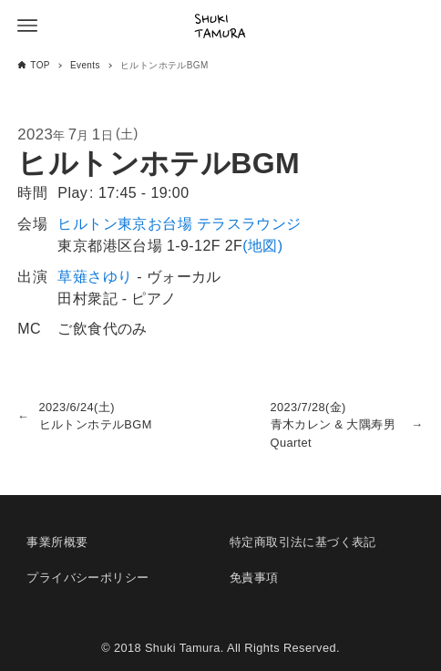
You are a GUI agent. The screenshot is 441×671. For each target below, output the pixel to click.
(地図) (262, 245)
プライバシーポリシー (87, 577)
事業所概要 (56, 542)
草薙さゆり (94, 276)
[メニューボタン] (27, 25)
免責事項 (254, 577)
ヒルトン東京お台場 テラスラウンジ (179, 224)
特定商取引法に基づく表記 (303, 542)
